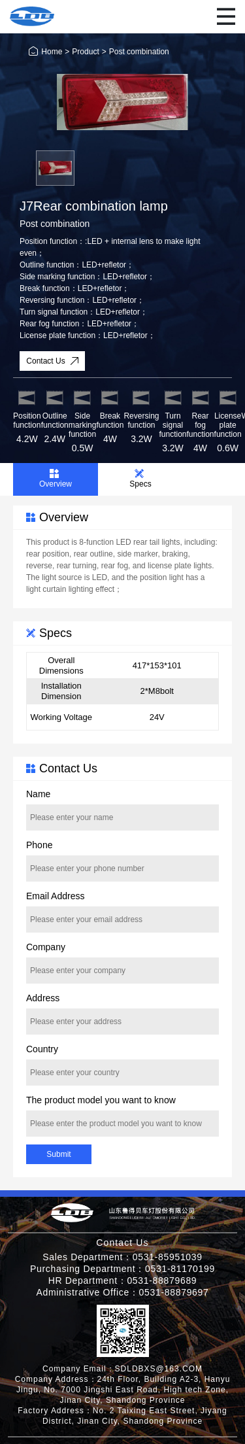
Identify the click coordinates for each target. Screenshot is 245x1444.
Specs (140, 479)
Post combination (139, 51)
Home (45, 51)
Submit (58, 1154)
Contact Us (53, 361)
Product (85, 51)
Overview (55, 479)
